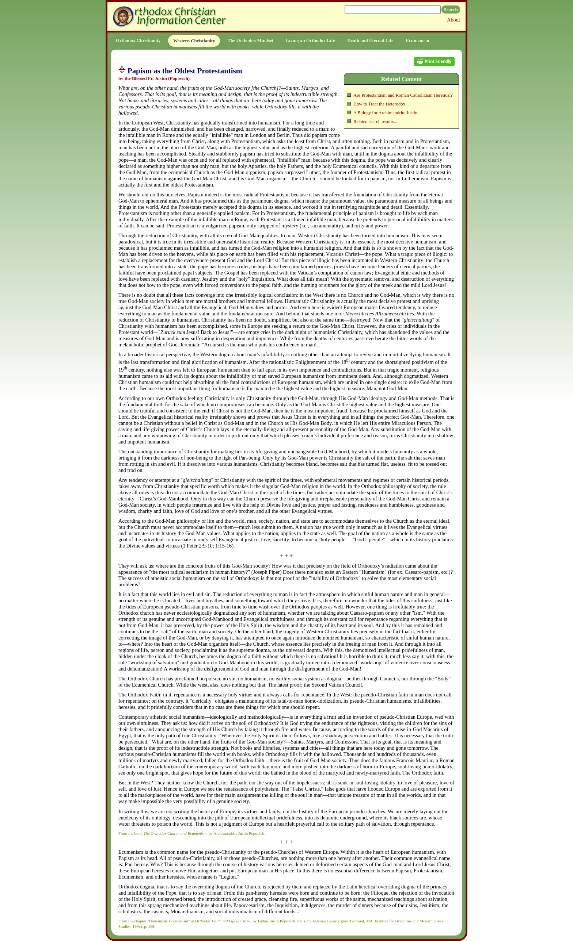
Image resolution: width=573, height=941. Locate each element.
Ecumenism (417, 40)
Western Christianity (194, 40)
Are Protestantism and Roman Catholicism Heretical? (403, 95)
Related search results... (375, 121)
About (453, 20)
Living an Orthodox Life (310, 40)
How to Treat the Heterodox (379, 104)
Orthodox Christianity (138, 40)
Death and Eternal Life (370, 40)
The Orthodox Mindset (250, 40)
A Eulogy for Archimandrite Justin (385, 112)
